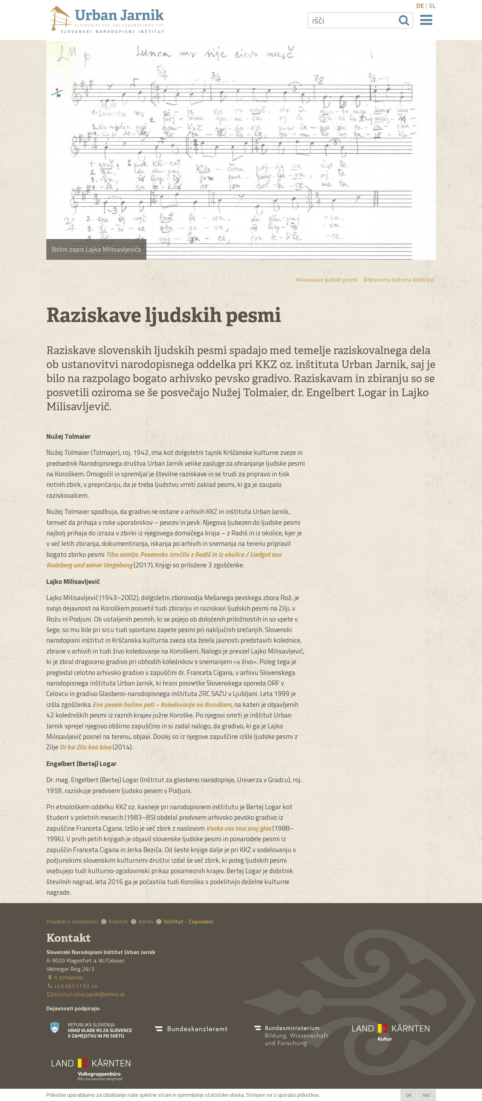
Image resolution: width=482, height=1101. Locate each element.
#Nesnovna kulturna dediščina (398, 279)
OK (408, 1095)
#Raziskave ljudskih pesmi (326, 279)
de (420, 5)
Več (426, 1095)
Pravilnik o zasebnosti (72, 921)
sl (432, 5)
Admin (145, 921)
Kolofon (118, 921)
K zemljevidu (65, 977)
